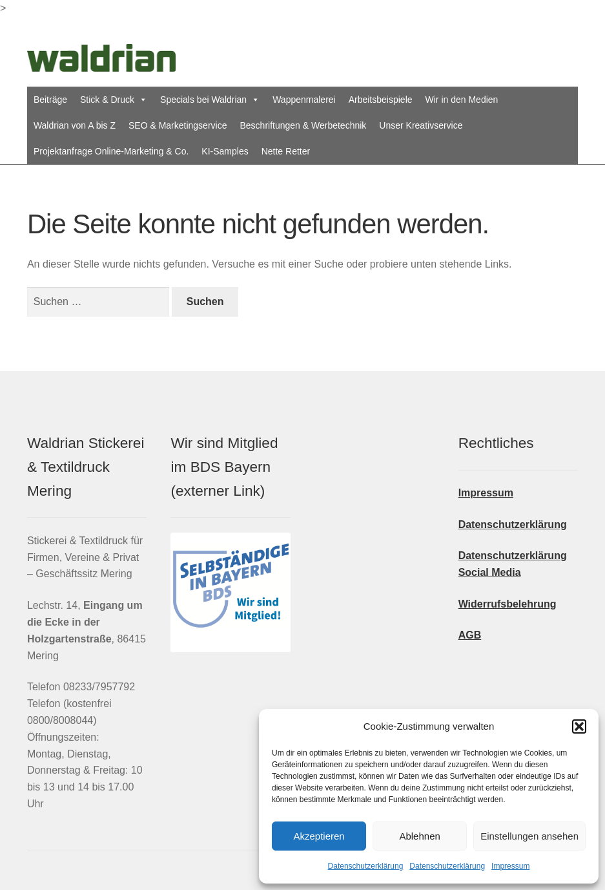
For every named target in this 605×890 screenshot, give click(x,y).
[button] (579, 726)
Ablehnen (419, 836)
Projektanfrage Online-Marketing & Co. (111, 151)
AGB (470, 635)
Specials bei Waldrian (210, 99)
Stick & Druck (113, 99)
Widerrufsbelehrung (507, 604)
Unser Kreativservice (420, 125)
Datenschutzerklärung (366, 866)
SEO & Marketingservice (177, 125)
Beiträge (50, 99)
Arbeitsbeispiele (381, 99)
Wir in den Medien (462, 99)
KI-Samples (224, 151)
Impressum (510, 866)
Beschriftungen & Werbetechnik (303, 125)
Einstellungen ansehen (529, 836)
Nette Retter (285, 151)
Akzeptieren (318, 836)
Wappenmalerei (304, 99)
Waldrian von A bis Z (75, 125)
